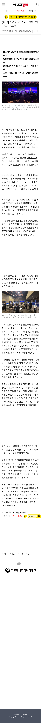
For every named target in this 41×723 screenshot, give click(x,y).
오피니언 (33, 11)
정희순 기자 (13, 515)
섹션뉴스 (20, 11)
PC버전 (25, 715)
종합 (7, 11)
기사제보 (16, 715)
